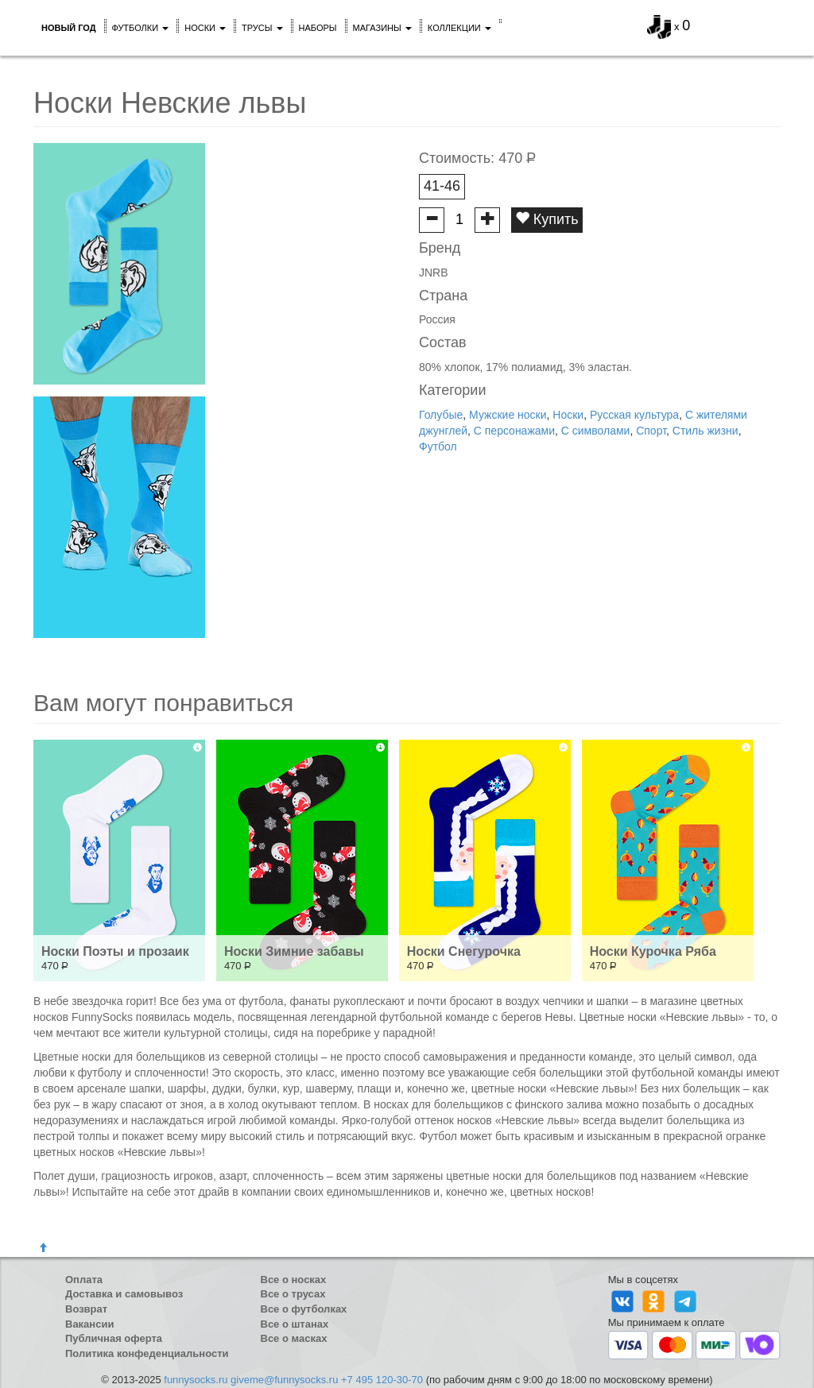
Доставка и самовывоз (124, 1294)
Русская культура (634, 414)
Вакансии (89, 1324)
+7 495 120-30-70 (382, 1380)
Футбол (438, 446)
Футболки (140, 28)
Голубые (441, 414)
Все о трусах (293, 1294)
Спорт (651, 430)
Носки (205, 28)
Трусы (262, 28)
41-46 (442, 186)
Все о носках (294, 1280)
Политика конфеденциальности (147, 1353)
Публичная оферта (113, 1338)
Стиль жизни (705, 430)
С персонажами (514, 430)
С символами (595, 430)
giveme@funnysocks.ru (284, 1380)
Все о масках (294, 1338)
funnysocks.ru (195, 1380)
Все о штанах (295, 1324)
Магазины (382, 28)
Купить (547, 219)
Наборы (318, 28)
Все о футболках (304, 1309)
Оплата (84, 1280)
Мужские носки (507, 414)
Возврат (86, 1309)
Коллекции (459, 28)
